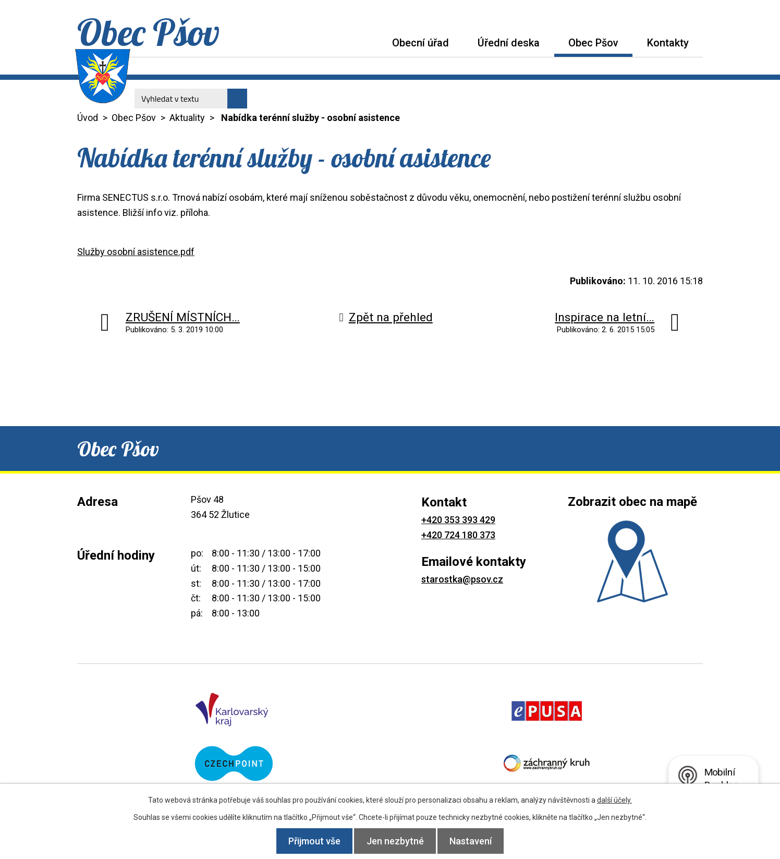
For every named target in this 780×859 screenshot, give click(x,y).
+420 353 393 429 (458, 519)
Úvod (363, 42)
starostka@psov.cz (462, 579)
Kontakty (668, 43)
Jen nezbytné (395, 841)
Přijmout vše (309, 841)
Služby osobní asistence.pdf (135, 251)
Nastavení (477, 841)
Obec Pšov (593, 43)
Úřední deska (509, 43)
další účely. (614, 800)
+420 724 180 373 (458, 534)
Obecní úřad (420, 43)
